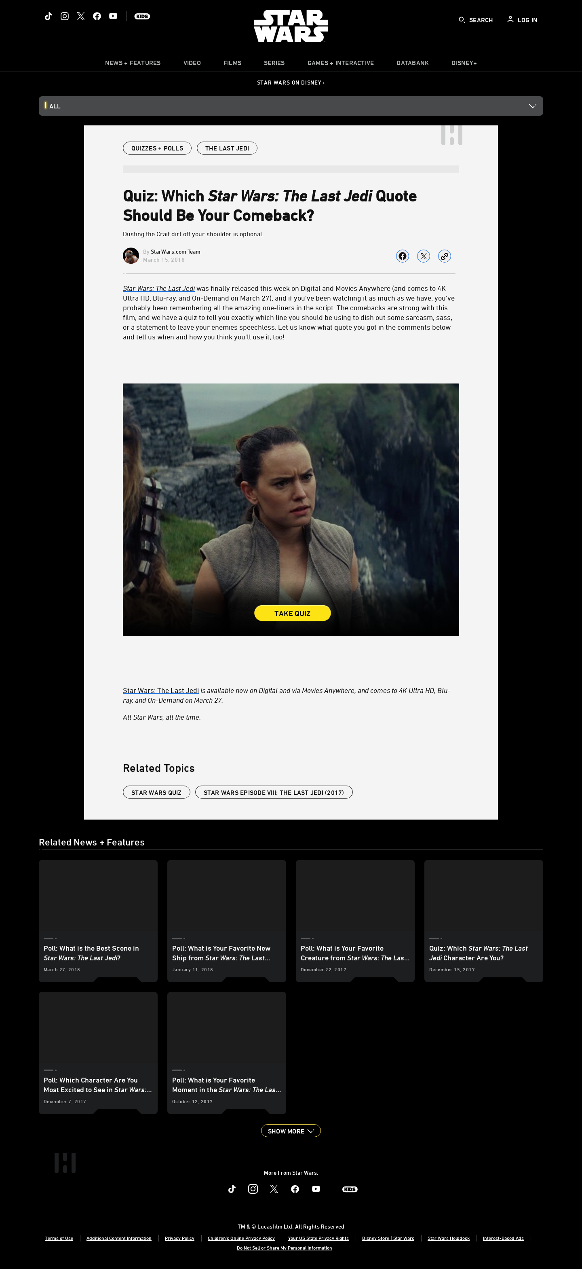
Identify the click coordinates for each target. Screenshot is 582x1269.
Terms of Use (59, 1238)
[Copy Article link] (444, 256)
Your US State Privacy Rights (318, 1238)
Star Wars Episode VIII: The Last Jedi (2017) (274, 792)
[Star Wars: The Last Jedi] (159, 288)
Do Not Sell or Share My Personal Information (284, 1247)
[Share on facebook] (402, 256)
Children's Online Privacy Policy (241, 1238)
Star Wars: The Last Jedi (161, 690)
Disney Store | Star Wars (388, 1238)
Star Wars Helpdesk (449, 1238)
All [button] (55, 106)
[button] (291, 1130)
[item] (133, 65)
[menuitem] (192, 65)
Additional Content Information (119, 1238)
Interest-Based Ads (503, 1238)
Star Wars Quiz (156, 792)
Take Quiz (292, 613)
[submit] (462, 20)
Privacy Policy (179, 1238)
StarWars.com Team (175, 251)
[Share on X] (423, 256)
